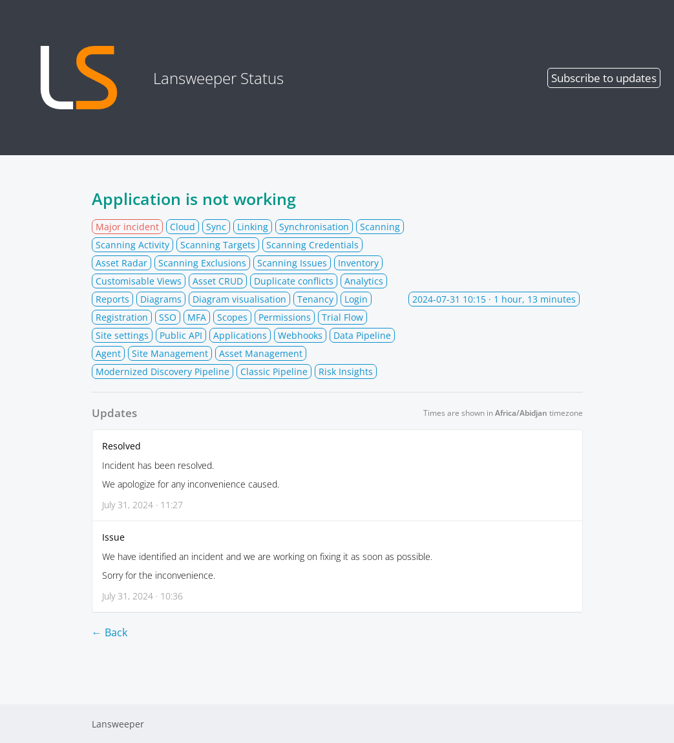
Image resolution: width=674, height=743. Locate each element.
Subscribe (604, 77)
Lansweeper (118, 724)
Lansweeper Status (149, 77)
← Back (109, 632)
